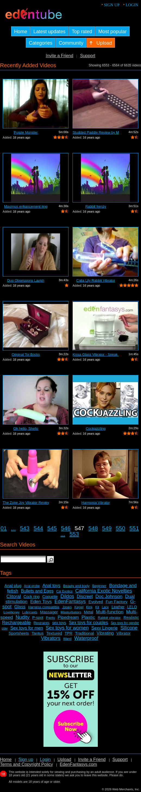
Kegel (78, 607)
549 (107, 528)
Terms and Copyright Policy (26, 764)
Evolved (96, 601)
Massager (49, 612)
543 (24, 528)
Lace (105, 607)
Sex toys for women (67, 628)
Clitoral (14, 596)
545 (52, 528)
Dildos (67, 596)
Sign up (112, 5)
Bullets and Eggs (37, 591)
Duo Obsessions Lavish (26, 280)
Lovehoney (12, 612)
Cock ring (31, 596)
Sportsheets (19, 633)
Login (132, 5)
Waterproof (86, 638)
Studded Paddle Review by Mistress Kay (96, 132)
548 (93, 528)
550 (120, 528)
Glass (20, 606)
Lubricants (29, 612)
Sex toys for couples (88, 622)
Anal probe (32, 586)
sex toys (59, 623)
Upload (64, 759)
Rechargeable (16, 622)
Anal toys (51, 585)
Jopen (66, 607)
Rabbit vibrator (109, 618)
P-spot (37, 617)
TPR (68, 633)
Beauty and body (76, 586)
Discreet (85, 596)
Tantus (37, 633)
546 (65, 528)
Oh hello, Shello (25, 428)
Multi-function (109, 612)
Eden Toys (41, 601)
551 (134, 528)
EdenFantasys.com (78, 764)
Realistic (131, 617)
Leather (118, 607)
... (13, 528)
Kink (89, 607)
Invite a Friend (59, 55)
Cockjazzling (96, 428)
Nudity (23, 617)
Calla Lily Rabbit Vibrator (95, 280)
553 (74, 534)
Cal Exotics (64, 591)
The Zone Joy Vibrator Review (26, 503)
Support (87, 55)
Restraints (41, 623)
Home (6, 759)
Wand (67, 639)
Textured (54, 633)
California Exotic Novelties (103, 591)
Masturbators (71, 612)
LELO (132, 607)
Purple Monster (26, 132)
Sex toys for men (26, 628)
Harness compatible (43, 607)
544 (38, 528)
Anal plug (12, 585)
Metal (88, 612)
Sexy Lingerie (104, 628)
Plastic (88, 617)
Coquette (50, 596)
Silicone (128, 628)
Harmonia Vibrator (96, 503)
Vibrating (105, 633)
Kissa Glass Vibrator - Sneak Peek (96, 354)
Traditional (84, 633)
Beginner (99, 586)
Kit (97, 607)
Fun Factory (116, 601)
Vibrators (51, 638)
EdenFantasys (70, 601)
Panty (50, 618)
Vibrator (123, 633)
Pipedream (68, 617)
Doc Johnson (108, 596)
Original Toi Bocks (26, 354)
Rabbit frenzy (95, 206)
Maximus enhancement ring (26, 206)
